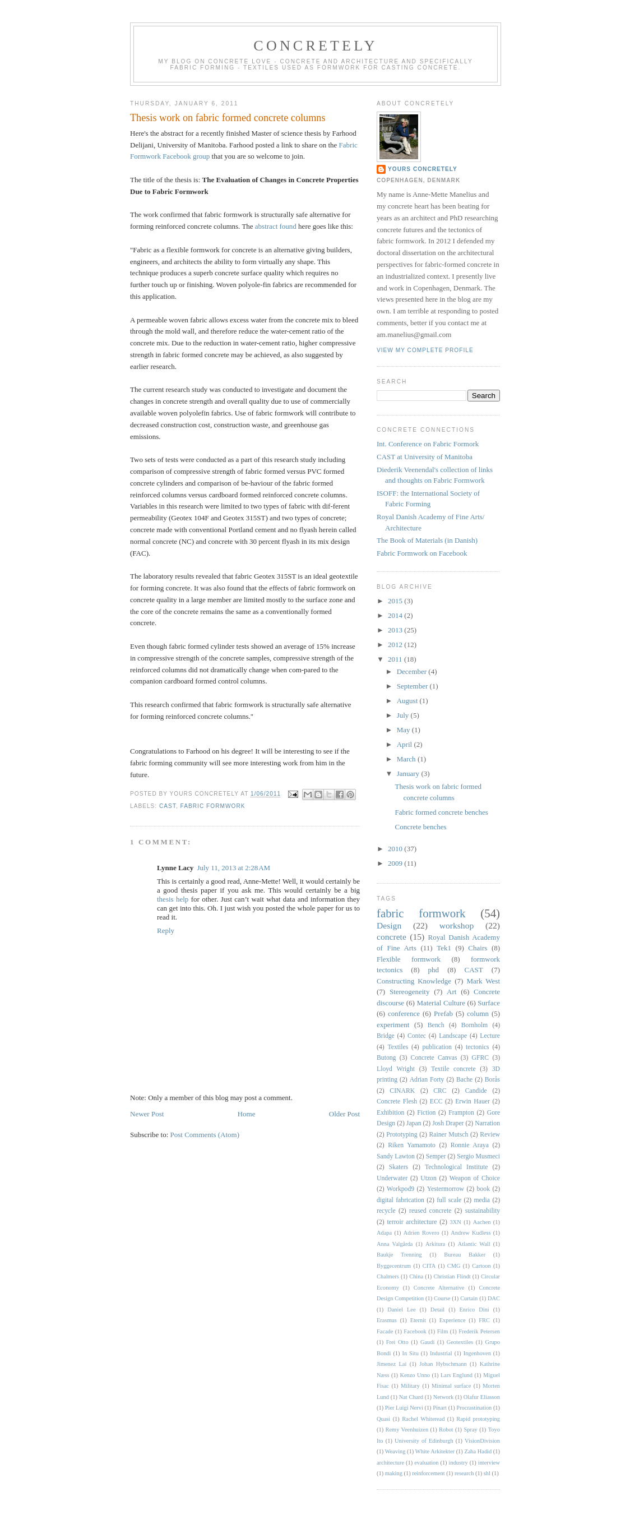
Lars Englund (456, 1375)
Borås (492, 1079)
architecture (390, 1463)
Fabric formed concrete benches (441, 812)
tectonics (477, 1047)
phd (433, 970)
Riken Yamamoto (412, 1145)
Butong (386, 1057)
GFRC (480, 1057)
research (464, 1473)
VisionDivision (482, 1441)
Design (389, 925)
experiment (393, 1024)
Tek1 (444, 948)
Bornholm (474, 1025)
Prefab (443, 1013)
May (404, 730)
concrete (391, 936)
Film (442, 1331)
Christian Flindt (451, 1276)
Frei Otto (397, 1342)
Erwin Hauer (472, 1101)
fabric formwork (212, 806)
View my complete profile (425, 350)
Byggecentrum (394, 1266)
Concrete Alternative (439, 1288)
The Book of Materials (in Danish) (427, 540)
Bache (464, 1079)
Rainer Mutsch (449, 1134)
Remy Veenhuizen (407, 1429)
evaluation (426, 1463)
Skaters (398, 1167)
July (404, 715)
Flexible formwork (409, 959)
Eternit (418, 1320)
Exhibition (390, 1112)
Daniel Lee (401, 1309)
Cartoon (481, 1266)
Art (451, 991)
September (413, 686)
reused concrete (430, 1210)
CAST (167, 806)
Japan (413, 1123)
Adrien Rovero (421, 1233)
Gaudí (427, 1342)
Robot (446, 1429)
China (416, 1276)
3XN (455, 1222)
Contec (416, 1036)
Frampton (461, 1112)
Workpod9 (400, 1189)
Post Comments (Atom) (205, 1134)
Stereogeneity (409, 991)
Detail (437, 1309)
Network (443, 1397)
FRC (484, 1320)
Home (247, 1114)
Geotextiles (460, 1342)
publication (437, 1047)
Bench (436, 1025)
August (408, 700)
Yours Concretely (422, 169)
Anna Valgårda (395, 1244)
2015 (396, 601)
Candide (476, 1090)
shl (487, 1473)
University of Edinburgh (424, 1441)
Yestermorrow (445, 1189)
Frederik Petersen (479, 1331)
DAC (494, 1298)
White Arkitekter (435, 1451)
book (483, 1189)
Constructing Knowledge (414, 981)
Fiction (426, 1112)
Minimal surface (451, 1386)
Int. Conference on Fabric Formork (428, 444)
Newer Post (147, 1114)
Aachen (482, 1222)
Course (442, 1298)
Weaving (395, 1451)
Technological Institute (456, 1167)
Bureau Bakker (464, 1254)
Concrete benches (420, 827)
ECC (436, 1101)
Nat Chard (411, 1397)
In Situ (410, 1353)
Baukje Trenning (399, 1254)
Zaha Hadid (478, 1451)
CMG (454, 1266)
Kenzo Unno (415, 1375)
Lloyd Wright (396, 1069)
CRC (439, 1090)
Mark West (483, 981)
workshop (456, 925)
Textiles (397, 1047)
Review (490, 1134)
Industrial (441, 1353)
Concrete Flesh (397, 1101)
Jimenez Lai (391, 1364)
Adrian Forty (427, 1079)
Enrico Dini (474, 1309)
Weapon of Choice (475, 1178)
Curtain (469, 1298)
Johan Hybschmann (442, 1364)
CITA (429, 1266)
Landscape (453, 1036)
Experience (452, 1320)
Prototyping (401, 1134)
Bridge (386, 1036)
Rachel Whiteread (423, 1419)
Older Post (344, 1114)
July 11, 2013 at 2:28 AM (233, 867)
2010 (396, 848)
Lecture (490, 1036)
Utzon (428, 1178)
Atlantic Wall (474, 1244)
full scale (449, 1200)
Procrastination (474, 1408)
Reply (165, 930)
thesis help (172, 899)
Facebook (415, 1331)
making (393, 1473)
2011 (396, 659)
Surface (489, 1003)
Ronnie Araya (470, 1145)
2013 (396, 630)
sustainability (482, 1210)
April (405, 744)
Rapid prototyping (478, 1419)
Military (410, 1386)
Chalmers (388, 1276)
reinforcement (428, 1473)
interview (489, 1463)
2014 (396, 615)
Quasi (383, 1419)
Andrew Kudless (470, 1233)
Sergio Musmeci (478, 1156)
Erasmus (387, 1320)
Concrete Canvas (434, 1057)
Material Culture (440, 1003)
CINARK (402, 1090)
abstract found (276, 226)
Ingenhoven (477, 1353)
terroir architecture (412, 1222)
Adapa (384, 1233)
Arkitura (435, 1244)
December (413, 671)
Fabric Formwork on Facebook (422, 553)
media (482, 1200)
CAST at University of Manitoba (424, 456)
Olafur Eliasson (482, 1397)
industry (458, 1463)
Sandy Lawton (396, 1156)
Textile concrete (453, 1069)
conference (404, 1013)
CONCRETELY (315, 46)
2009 (396, 863)
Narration (487, 1123)
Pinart (440, 1408)
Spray (471, 1429)
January (409, 773)
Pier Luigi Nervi (404, 1408)
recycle (386, 1210)
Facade (385, 1331)
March (407, 759)
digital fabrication (400, 1200)
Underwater (392, 1178)
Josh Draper (448, 1123)
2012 (396, 644)
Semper (436, 1156)
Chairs (477, 948)
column (478, 1013)
